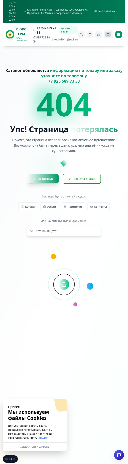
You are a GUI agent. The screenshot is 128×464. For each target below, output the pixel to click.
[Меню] (118, 34)
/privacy (42, 438)
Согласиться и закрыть (35, 446)
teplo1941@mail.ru (66, 39)
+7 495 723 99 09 (41, 39)
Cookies (10, 458)
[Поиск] (81, 34)
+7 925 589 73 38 (44, 30)
